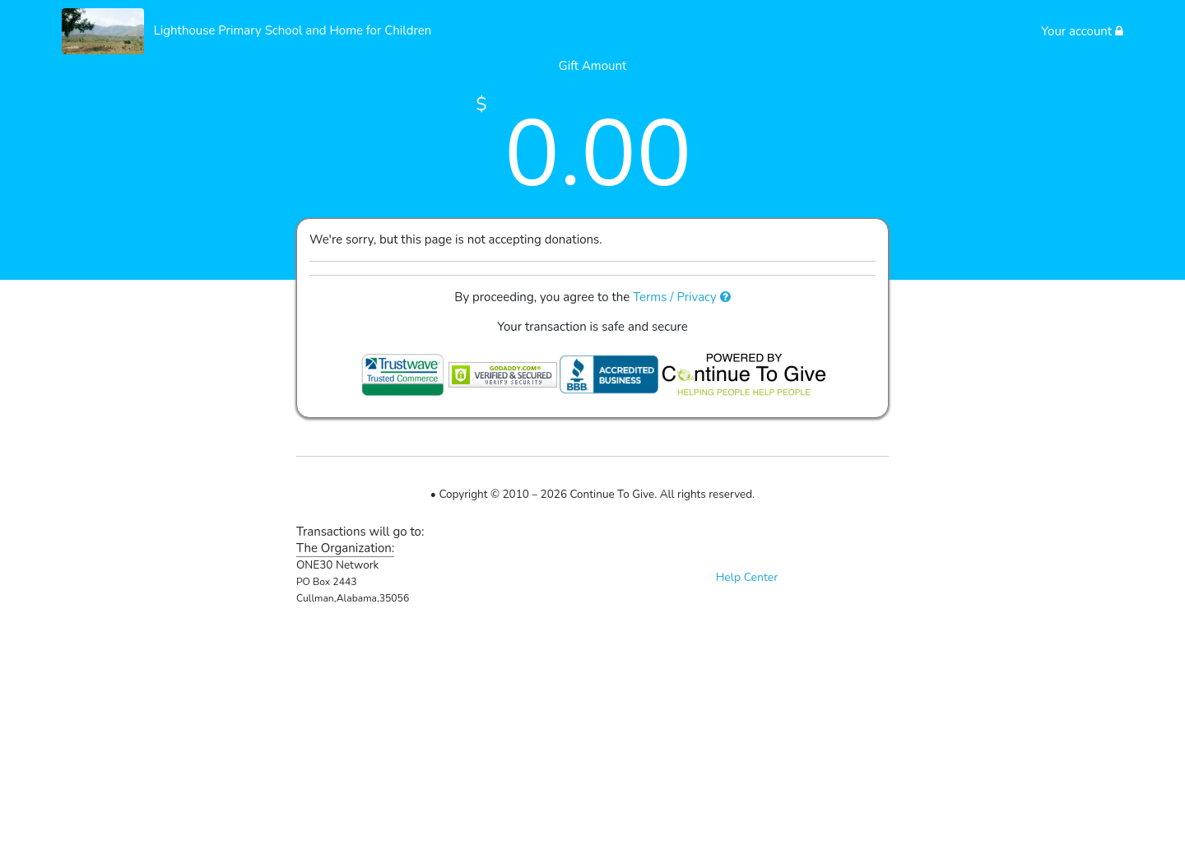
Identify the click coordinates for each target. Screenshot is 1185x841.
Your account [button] (1082, 31)
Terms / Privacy (682, 297)
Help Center (747, 577)
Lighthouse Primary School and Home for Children (293, 30)
